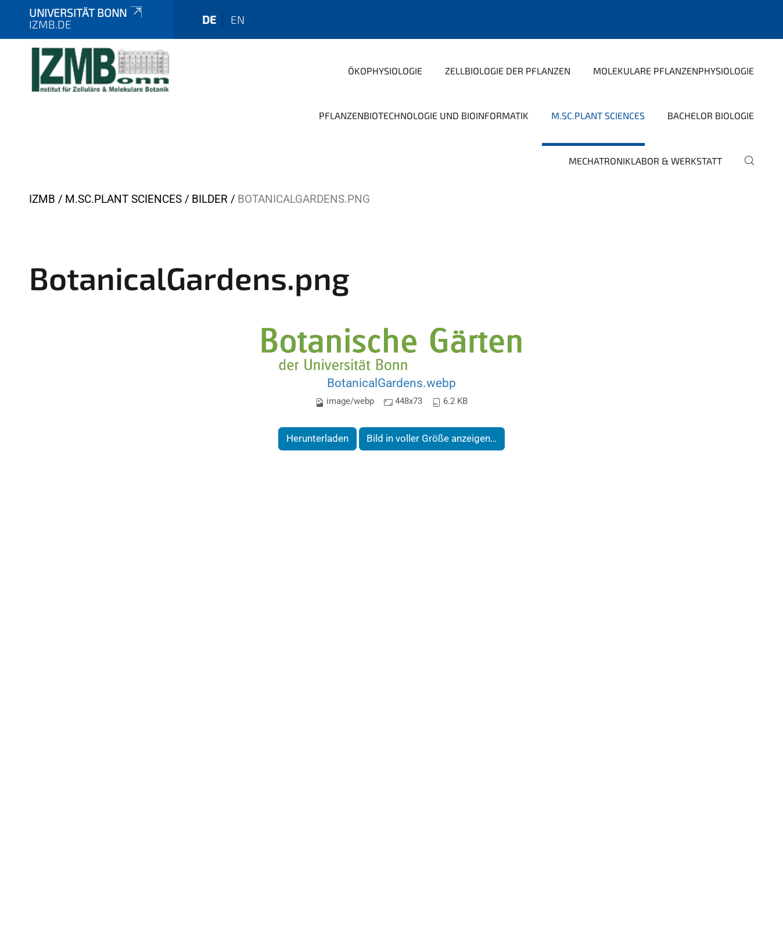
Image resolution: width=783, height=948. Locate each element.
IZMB (42, 199)
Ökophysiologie (385, 70)
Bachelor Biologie (710, 115)
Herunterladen (317, 438)
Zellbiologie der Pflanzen (507, 70)
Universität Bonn (86, 12)
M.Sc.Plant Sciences (598, 115)
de (209, 19)
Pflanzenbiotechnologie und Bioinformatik (424, 115)
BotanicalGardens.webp (391, 382)
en (238, 19)
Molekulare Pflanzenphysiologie (673, 70)
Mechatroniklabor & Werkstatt (645, 160)
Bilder (210, 199)
